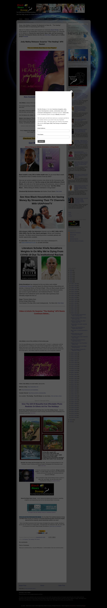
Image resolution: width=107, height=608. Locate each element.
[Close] (71, 91)
